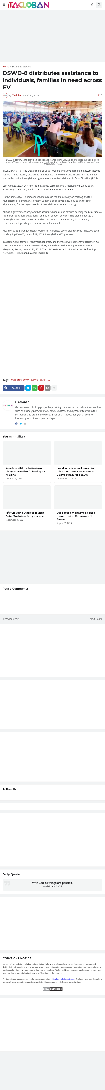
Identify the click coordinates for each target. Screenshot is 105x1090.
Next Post (95, 618)
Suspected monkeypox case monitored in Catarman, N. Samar (76, 516)
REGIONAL (45, 380)
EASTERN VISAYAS (22, 66)
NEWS (34, 380)
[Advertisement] (52, 36)
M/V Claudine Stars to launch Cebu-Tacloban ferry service (25, 514)
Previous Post (11, 618)
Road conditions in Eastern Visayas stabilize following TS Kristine (25, 471)
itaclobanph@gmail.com (63, 979)
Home (6, 66)
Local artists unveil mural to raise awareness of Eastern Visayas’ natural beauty (75, 471)
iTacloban (22, 402)
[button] (4, 5)
